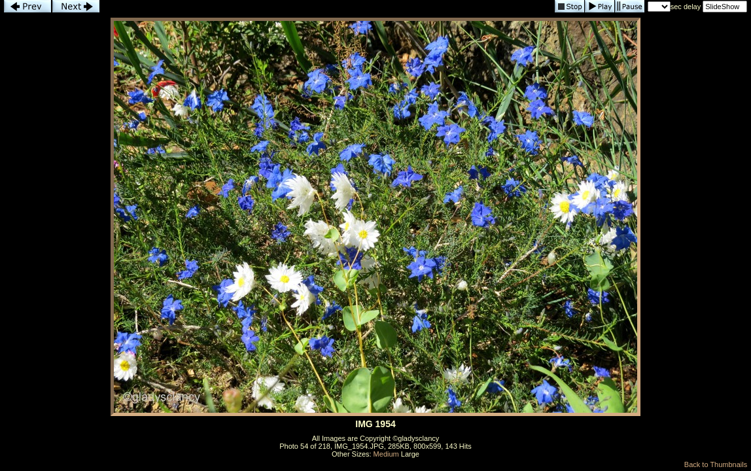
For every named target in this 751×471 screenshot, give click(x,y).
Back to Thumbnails (715, 464)
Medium (386, 454)
